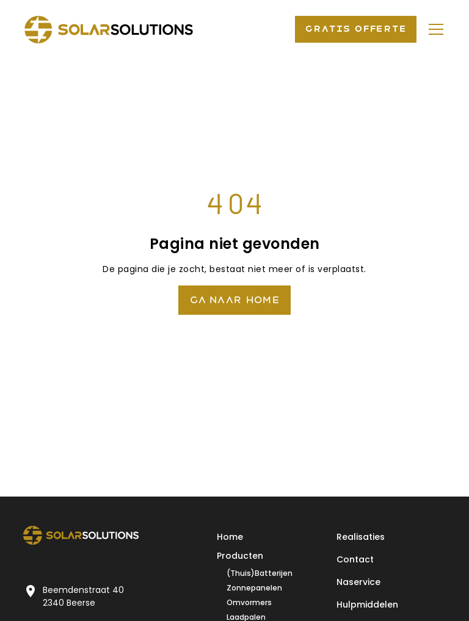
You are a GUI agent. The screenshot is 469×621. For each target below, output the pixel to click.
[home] (108, 29)
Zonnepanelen (254, 588)
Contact (355, 559)
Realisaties (360, 537)
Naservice (358, 582)
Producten (240, 556)
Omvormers (249, 602)
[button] (433, 29)
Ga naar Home (234, 300)
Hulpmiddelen (367, 604)
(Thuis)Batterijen (260, 573)
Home (230, 537)
